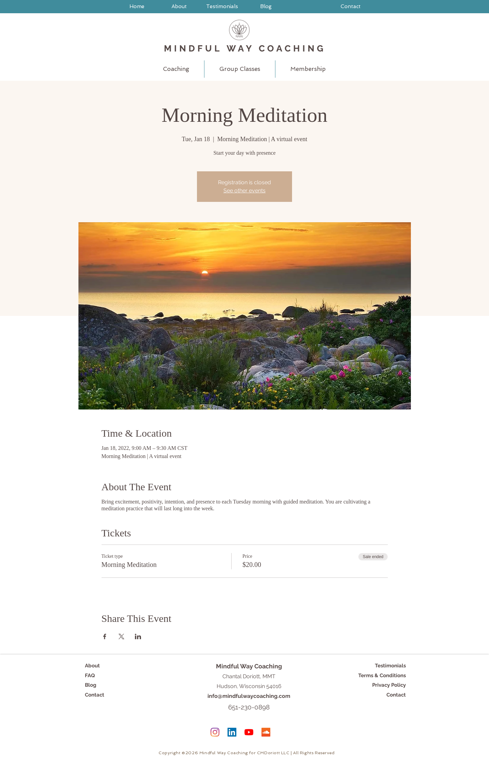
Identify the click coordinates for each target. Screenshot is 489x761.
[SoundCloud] (265, 732)
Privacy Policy (389, 685)
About (92, 666)
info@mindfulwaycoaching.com (248, 696)
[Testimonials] (222, 6)
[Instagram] (215, 732)
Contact (94, 695)
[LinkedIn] (232, 732)
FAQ (90, 675)
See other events (244, 190)
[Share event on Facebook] (105, 636)
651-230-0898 (249, 707)
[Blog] (266, 6)
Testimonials (390, 666)
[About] (179, 6)
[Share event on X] (121, 636)
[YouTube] (248, 732)
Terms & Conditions (382, 675)
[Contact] (350, 6)
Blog (90, 685)
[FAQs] (357, 25)
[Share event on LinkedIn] (138, 636)
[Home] (137, 6)
